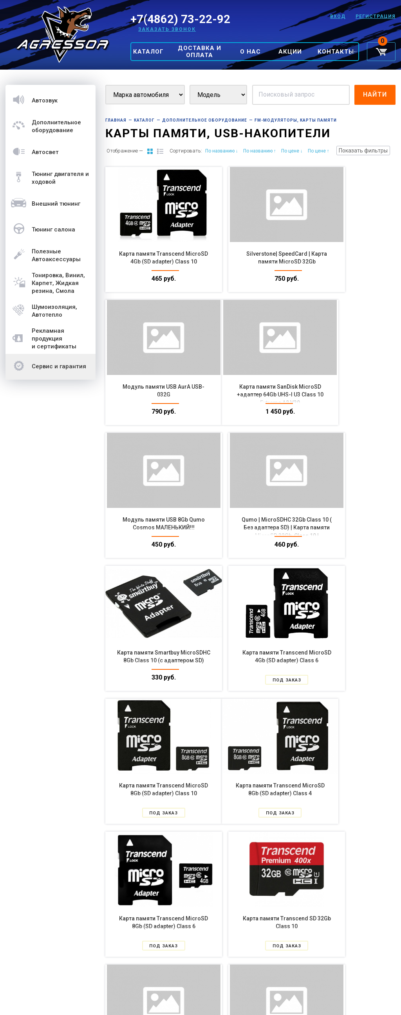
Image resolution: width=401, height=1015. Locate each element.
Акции (290, 51)
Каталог (148, 51)
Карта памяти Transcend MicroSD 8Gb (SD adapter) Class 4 (150, 660)
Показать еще (250, 974)
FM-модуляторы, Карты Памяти (296, 120)
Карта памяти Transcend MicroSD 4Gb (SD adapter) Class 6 (250, 527)
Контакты (336, 51)
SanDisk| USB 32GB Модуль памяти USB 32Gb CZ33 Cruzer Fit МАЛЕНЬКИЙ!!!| (250, 926)
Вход (336, 16)
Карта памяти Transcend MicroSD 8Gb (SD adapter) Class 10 (349, 527)
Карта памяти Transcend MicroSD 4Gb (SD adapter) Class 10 (150, 262)
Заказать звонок (167, 29)
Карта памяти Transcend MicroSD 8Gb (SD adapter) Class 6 (250, 660)
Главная (115, 120)
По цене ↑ (318, 151)
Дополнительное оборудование (204, 120)
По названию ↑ (259, 151)
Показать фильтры (363, 150)
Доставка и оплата (199, 52)
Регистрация (376, 16)
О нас (250, 51)
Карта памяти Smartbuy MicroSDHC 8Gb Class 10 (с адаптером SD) (151, 527)
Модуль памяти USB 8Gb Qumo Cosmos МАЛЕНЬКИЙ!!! (250, 394)
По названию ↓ (221, 151)
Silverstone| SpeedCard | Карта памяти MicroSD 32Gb (250, 262)
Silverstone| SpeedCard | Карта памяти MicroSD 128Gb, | (349, 926)
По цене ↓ (292, 151)
